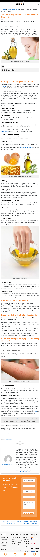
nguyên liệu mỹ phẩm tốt (19, 410)
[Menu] (2, 4)
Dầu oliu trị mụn (5, 122)
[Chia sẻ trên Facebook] (18, 435)
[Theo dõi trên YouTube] (34, 546)
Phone (24, 554)
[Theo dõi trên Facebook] (32, 543)
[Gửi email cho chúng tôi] (37, 543)
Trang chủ (3, 9)
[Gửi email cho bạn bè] (22, 435)
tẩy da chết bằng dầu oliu (26, 139)
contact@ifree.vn (8, 430)
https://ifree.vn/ (9, 424)
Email (15, 554)
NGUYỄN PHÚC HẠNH (8, 456)
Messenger (35, 554)
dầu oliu (5, 77)
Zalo (5, 554)
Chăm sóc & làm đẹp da (13, 9)
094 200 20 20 (9, 427)
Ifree (36, 403)
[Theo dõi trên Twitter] (34, 543)
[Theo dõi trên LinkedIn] (32, 546)
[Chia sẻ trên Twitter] (20, 435)
